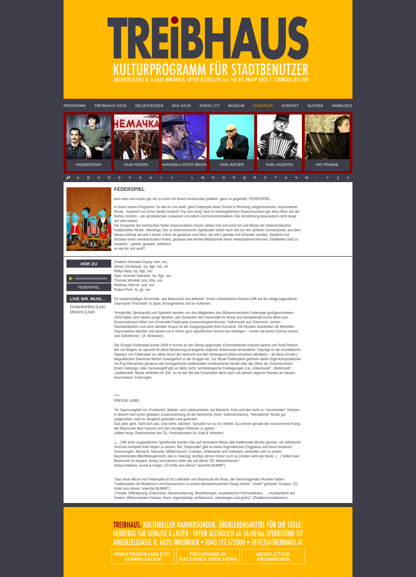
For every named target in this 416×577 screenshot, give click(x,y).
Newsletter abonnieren (273, 557)
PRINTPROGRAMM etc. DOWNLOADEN (142, 557)
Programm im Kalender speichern (208, 557)
